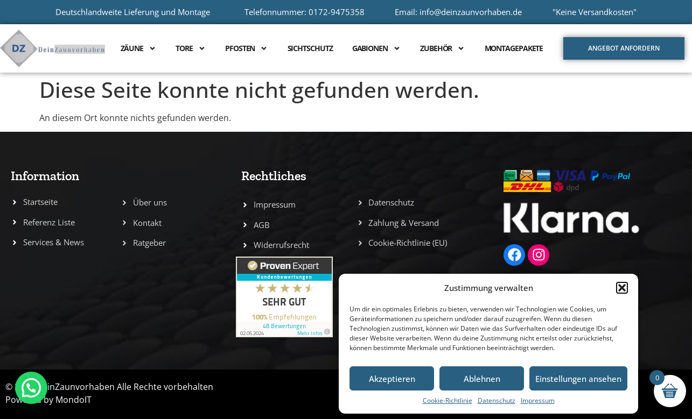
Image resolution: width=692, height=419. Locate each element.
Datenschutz (496, 400)
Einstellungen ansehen (578, 378)
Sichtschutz (310, 48)
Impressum (538, 400)
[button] (622, 287)
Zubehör (442, 48)
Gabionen (376, 48)
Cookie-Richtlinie (447, 400)
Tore (191, 48)
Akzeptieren (392, 378)
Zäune (139, 48)
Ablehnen (482, 378)
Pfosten (246, 48)
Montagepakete (514, 48)
